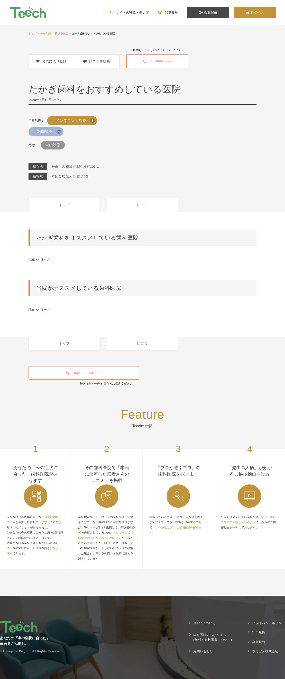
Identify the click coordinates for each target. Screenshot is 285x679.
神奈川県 (45, 33)
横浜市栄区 (61, 33)
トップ (32, 33)
